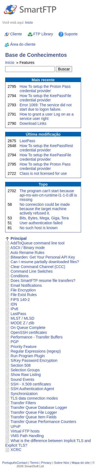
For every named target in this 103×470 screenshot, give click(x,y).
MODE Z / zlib (22, 323)
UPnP (16, 426)
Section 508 (21, 365)
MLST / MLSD (22, 318)
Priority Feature (24, 346)
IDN (14, 304)
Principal (19, 238)
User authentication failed (41, 223)
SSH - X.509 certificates (31, 384)
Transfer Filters (23, 403)
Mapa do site (81, 462)
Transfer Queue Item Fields (34, 417)
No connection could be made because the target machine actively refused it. (45, 208)
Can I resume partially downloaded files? (45, 262)
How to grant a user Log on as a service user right (46, 116)
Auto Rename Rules (27, 252)
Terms (34, 462)
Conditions (19, 276)
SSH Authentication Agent (32, 389)
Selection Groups (25, 370)
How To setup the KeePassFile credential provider (45, 98)
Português (9, 462)
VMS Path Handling (27, 436)
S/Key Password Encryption (34, 360)
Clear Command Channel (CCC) (38, 266)
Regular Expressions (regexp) (36, 351)
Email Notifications (26, 285)
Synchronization (24, 393)
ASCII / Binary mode (27, 247)
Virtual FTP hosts (25, 431)
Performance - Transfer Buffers (37, 337)
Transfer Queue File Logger (34, 412)
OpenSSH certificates (29, 332)
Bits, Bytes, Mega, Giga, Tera (44, 218)
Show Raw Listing (26, 374)
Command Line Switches (32, 271)
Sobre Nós (61, 462)
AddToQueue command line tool (37, 243)
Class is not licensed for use (43, 173)
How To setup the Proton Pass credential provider (45, 88)
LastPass (27, 141)
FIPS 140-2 (20, 299)
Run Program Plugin (28, 356)
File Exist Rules (24, 294)
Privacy (46, 462)
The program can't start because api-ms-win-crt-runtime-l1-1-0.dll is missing (48, 195)
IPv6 (14, 309)
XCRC (16, 449)
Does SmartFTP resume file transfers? (43, 280)
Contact (22, 462)
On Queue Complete (28, 327)
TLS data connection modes (34, 398)
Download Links (33, 123)
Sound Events (22, 379)
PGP (15, 342)
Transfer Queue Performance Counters (43, 421)
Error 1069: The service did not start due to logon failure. (46, 107)
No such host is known (38, 228)
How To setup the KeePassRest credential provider (46, 148)
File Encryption (23, 290)
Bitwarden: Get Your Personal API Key (43, 257)
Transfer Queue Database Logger (39, 407)
